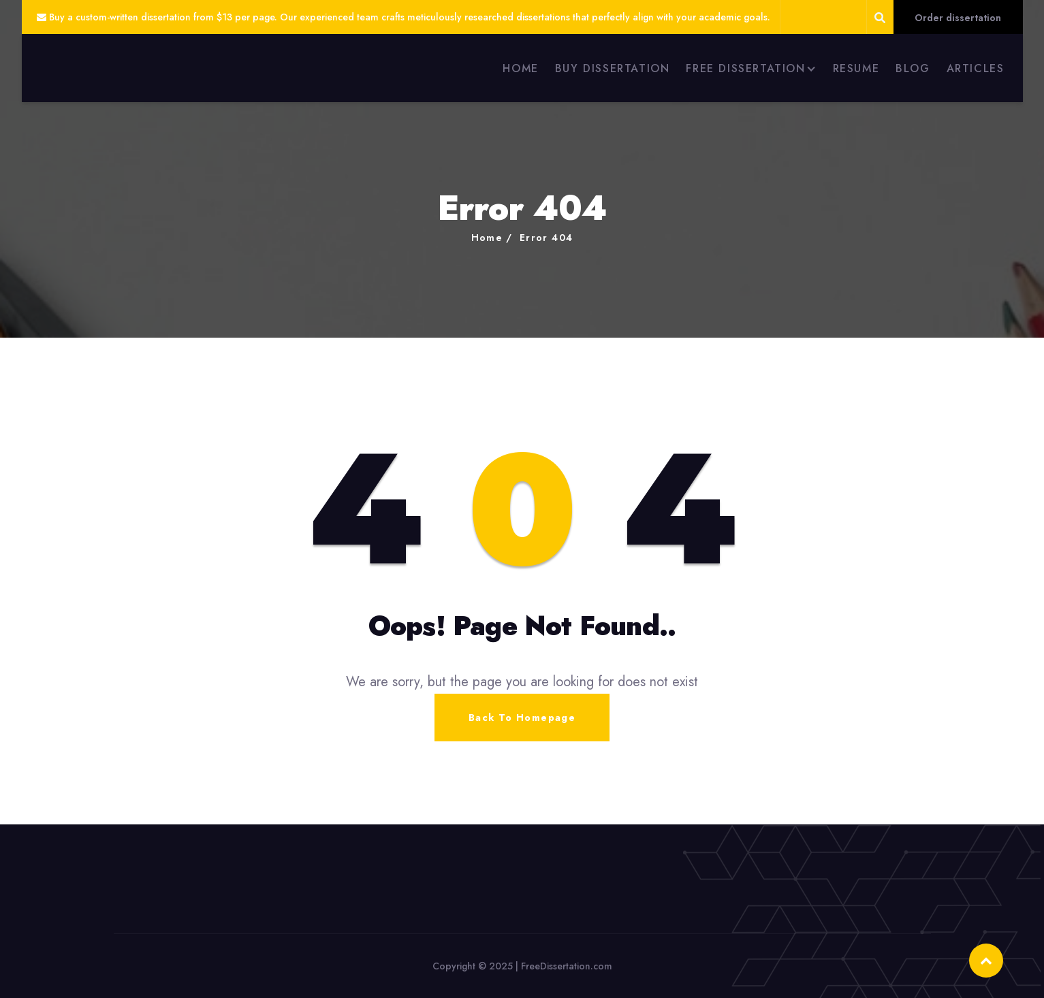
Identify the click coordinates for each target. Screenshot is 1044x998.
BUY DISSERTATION (612, 68)
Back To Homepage (522, 717)
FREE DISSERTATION (745, 68)
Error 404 (546, 237)
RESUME (856, 68)
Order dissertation (958, 18)
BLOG (913, 68)
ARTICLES (976, 68)
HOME (520, 68)
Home (487, 237)
